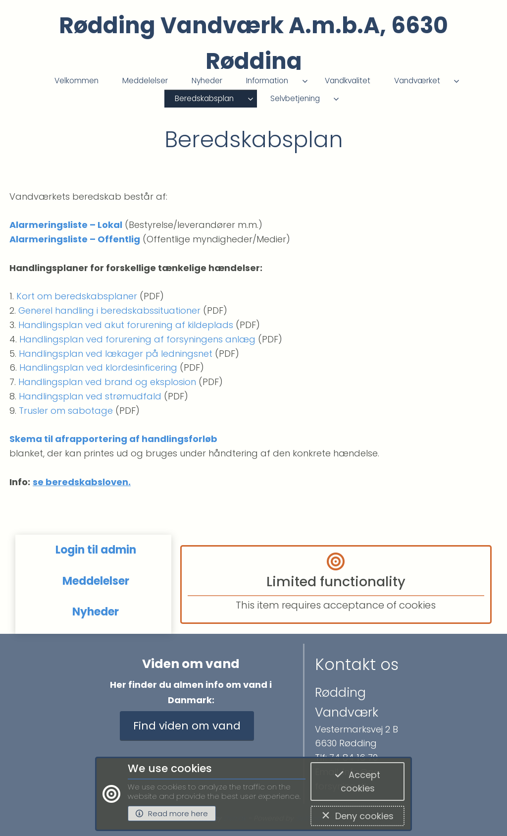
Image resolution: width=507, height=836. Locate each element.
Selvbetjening (295, 98)
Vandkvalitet (347, 80)
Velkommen (76, 80)
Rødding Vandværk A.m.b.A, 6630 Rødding (253, 43)
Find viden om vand (187, 725)
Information (267, 80)
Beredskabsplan (204, 98)
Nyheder (207, 80)
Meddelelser (145, 80)
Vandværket (417, 80)
